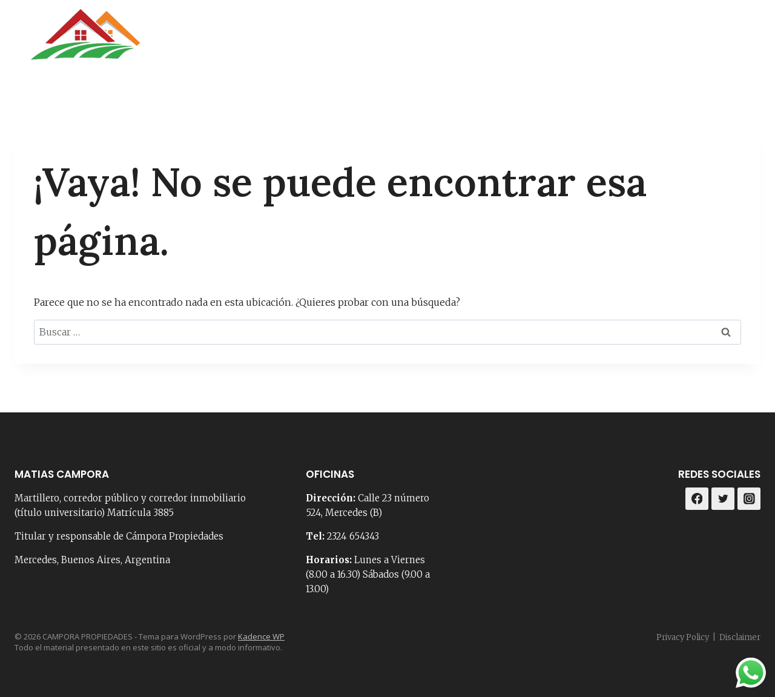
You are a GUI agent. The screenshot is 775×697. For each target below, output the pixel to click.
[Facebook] (716, 42)
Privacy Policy (682, 637)
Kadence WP (261, 636)
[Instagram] (746, 42)
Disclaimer (739, 637)
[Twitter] (722, 498)
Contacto (497, 42)
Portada (359, 42)
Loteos (660, 42)
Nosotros (426, 42)
